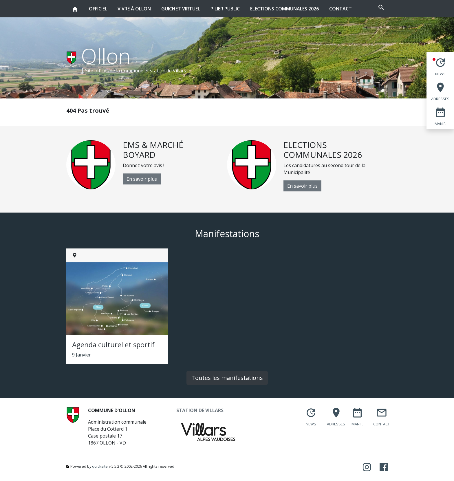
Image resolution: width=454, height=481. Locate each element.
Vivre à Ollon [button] (134, 6)
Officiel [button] (98, 6)
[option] (146, 164)
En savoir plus (142, 179)
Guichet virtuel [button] (180, 6)
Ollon (106, 55)
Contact (340, 9)
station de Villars (168, 70)
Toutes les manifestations (227, 378)
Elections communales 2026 (284, 9)
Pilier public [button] (225, 6)
